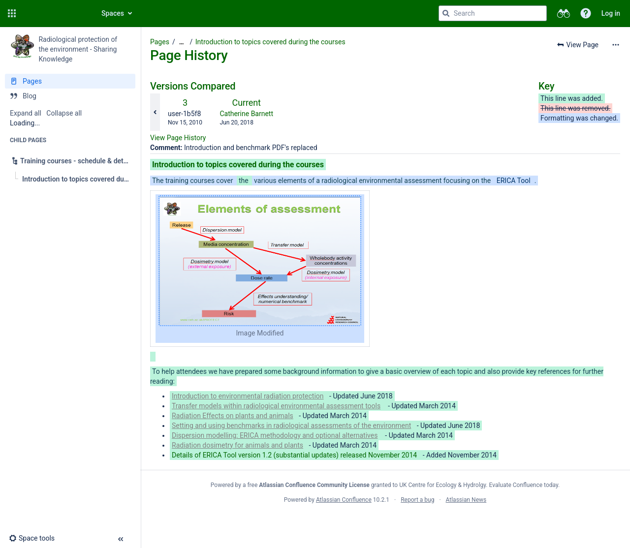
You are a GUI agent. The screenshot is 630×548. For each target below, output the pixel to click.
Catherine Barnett (246, 114)
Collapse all (64, 113)
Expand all (25, 113)
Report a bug (417, 499)
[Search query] (493, 13)
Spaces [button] (112, 13)
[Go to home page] (55, 13)
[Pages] (70, 81)
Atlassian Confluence (344, 499)
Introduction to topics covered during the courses (270, 42)
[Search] (446, 13)
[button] (12, 13)
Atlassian (385, 521)
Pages (159, 42)
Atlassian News (466, 499)
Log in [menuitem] (610, 13)
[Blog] (70, 96)
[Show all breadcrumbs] (181, 42)
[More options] (615, 44)
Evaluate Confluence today (523, 485)
